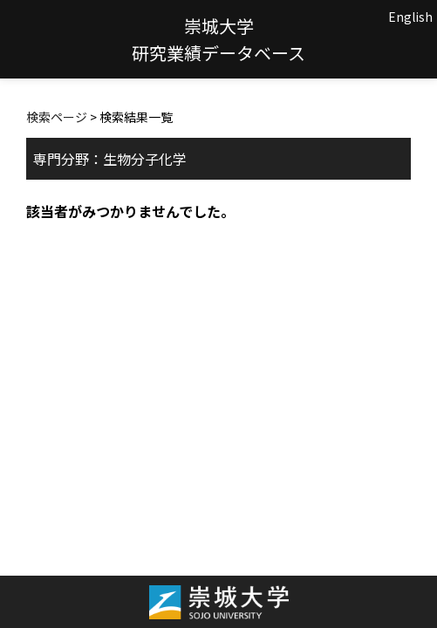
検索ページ (56, 117)
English (410, 16)
